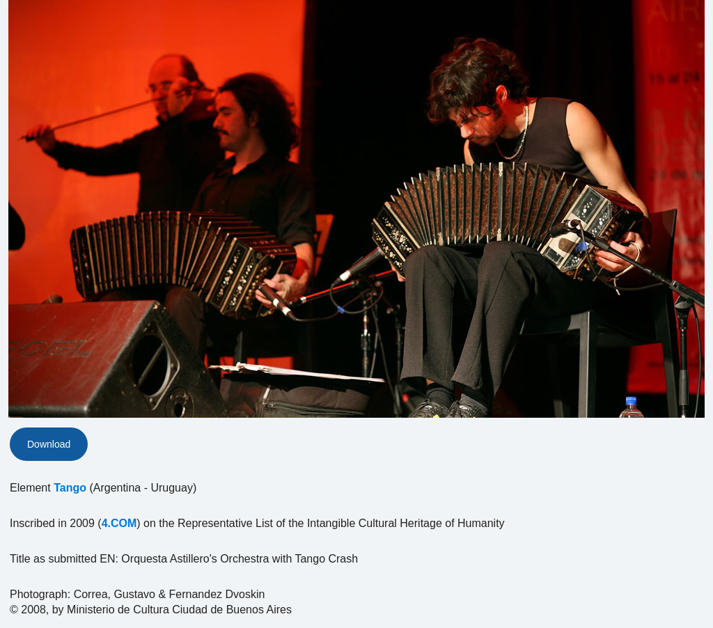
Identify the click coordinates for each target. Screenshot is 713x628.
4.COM (119, 523)
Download (48, 444)
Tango (70, 488)
